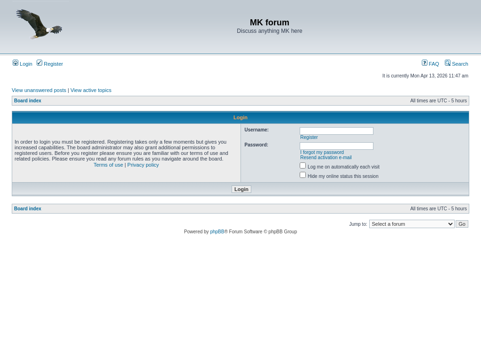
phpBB (217, 231)
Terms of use (108, 165)
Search (456, 64)
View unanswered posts (39, 90)
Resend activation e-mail (326, 157)
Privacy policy (143, 165)
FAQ (430, 64)
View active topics (90, 90)
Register (50, 64)
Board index (27, 100)
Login (22, 64)
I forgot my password (322, 152)
